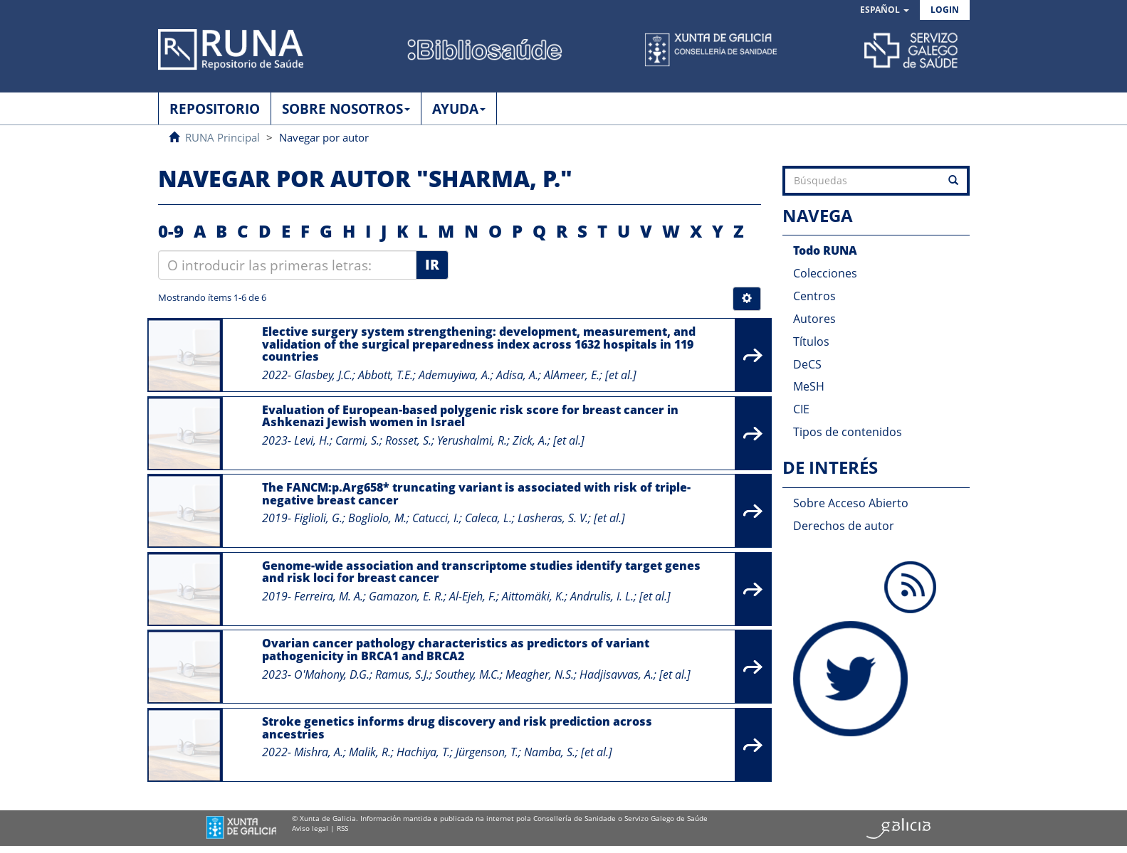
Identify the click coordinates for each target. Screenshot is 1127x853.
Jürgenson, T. (487, 752)
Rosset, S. (408, 440)
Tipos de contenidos (847, 432)
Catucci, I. (435, 518)
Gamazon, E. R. (406, 596)
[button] (884, 10)
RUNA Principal (222, 137)
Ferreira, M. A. (328, 596)
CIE (801, 409)
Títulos (811, 341)
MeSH (808, 386)
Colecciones (825, 273)
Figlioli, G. (318, 518)
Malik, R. (370, 752)
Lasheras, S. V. (553, 518)
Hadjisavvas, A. (617, 674)
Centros (814, 296)
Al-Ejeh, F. (472, 596)
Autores (814, 319)
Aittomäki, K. (533, 596)
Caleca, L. (488, 518)
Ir (432, 264)
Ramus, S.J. (402, 674)
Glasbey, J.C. (323, 375)
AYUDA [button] (459, 109)
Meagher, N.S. (539, 674)
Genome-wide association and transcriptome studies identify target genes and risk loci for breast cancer (481, 572)
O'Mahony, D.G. (331, 674)
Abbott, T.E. (385, 375)
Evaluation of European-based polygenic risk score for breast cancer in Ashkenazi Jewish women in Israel (470, 416)
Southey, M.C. (467, 674)
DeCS (807, 364)
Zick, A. (530, 440)
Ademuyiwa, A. (455, 375)
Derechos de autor (843, 526)
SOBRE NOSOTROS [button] (346, 109)
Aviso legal (310, 828)
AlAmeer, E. (571, 375)
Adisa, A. (517, 375)
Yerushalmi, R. (472, 440)
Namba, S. (549, 752)
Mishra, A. (318, 752)
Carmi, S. (357, 440)
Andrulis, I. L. (602, 596)
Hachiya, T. (423, 752)
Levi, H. (312, 440)
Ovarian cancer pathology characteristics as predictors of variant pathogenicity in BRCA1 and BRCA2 (455, 649)
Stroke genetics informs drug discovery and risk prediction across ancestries (457, 728)
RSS (342, 828)
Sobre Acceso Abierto (850, 503)
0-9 (171, 231)
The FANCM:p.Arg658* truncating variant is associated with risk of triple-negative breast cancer (476, 494)
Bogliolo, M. (377, 518)
